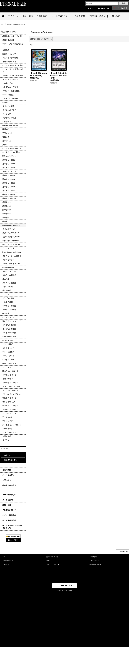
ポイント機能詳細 (9, 515)
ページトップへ (123, 551)
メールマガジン (8, 475)
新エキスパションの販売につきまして (12, 527)
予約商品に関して (9, 510)
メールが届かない (9, 495)
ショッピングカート (52, 564)
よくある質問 (7, 500)
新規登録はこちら (103, 8)
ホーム (5, 557)
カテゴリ (49, 560)
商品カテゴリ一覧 (52, 557)
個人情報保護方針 (9, 520)
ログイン (90, 8)
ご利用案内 (6, 470)
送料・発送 (6, 505)
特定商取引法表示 (9, 485)
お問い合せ (6, 480)
